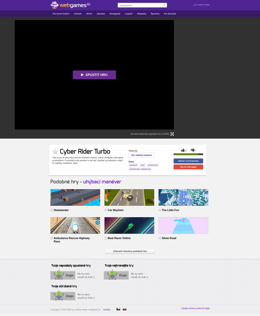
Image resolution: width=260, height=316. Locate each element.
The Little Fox (170, 210)
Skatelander (61, 210)
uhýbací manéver (102, 181)
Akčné (89, 14)
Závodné (101, 14)
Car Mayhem (116, 210)
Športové (155, 14)
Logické (128, 14)
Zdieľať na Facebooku (188, 161)
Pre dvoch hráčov (61, 14)
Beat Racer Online (119, 238)
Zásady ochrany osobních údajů (195, 308)
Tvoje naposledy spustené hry (71, 265)
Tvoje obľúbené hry (64, 286)
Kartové (78, 14)
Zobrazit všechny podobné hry (130, 251)
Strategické (115, 14)
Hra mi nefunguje (188, 167)
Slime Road (169, 238)
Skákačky (141, 14)
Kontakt (106, 310)
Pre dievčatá (170, 14)
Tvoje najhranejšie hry (119, 265)
